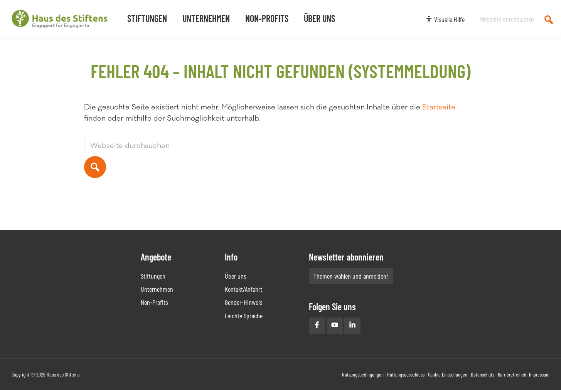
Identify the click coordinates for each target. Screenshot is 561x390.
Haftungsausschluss (406, 374)
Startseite (438, 107)
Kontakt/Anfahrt (243, 289)
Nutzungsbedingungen (363, 374)
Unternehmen (157, 289)
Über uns (235, 276)
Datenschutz (482, 374)
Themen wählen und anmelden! (350, 276)
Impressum (539, 374)
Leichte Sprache (244, 315)
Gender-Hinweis (244, 302)
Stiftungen (153, 276)
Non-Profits (154, 302)
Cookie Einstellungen (447, 374)
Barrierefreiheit (512, 374)
